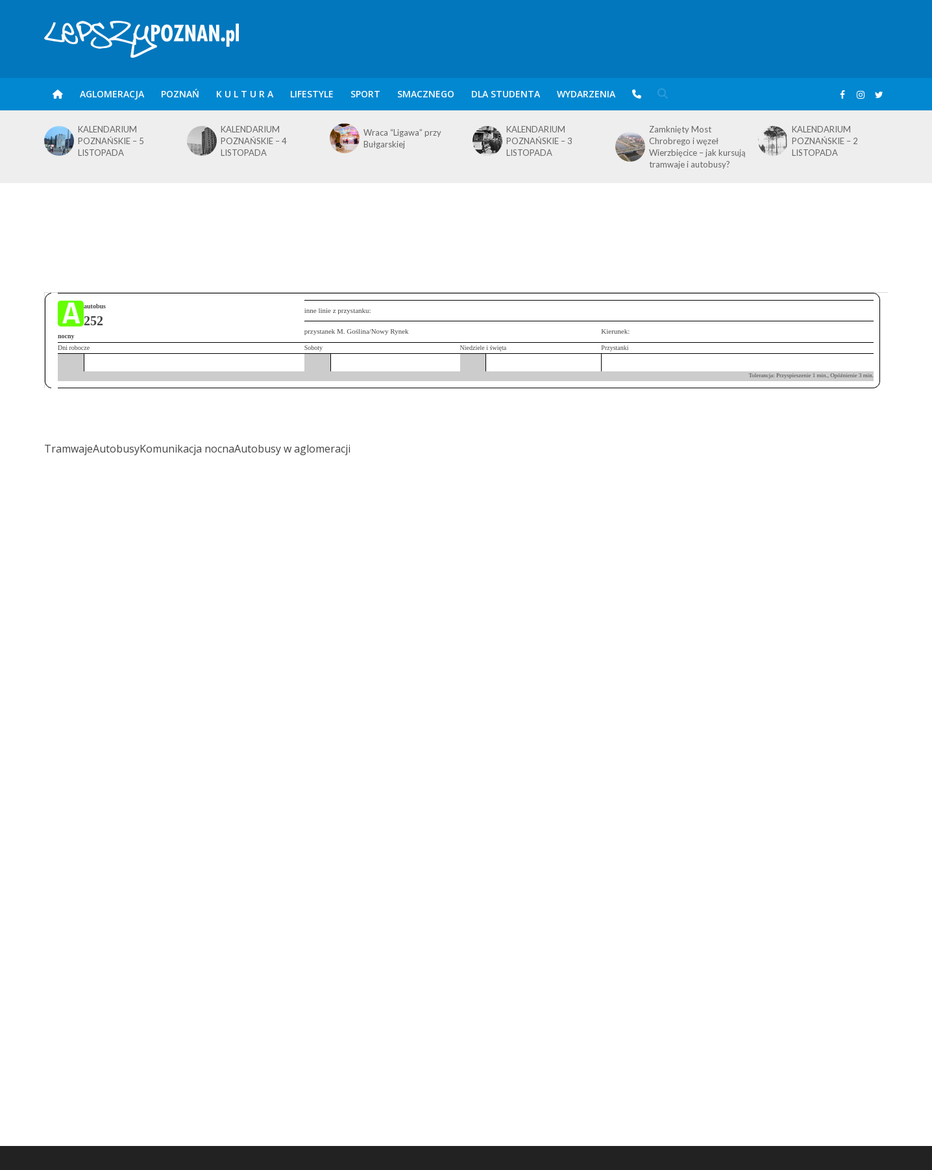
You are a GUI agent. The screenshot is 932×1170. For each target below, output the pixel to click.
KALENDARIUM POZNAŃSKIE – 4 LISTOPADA (254, 141)
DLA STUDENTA (505, 94)
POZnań (180, 94)
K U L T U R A (244, 94)
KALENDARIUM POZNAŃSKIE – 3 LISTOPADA (539, 141)
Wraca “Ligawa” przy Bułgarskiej (402, 138)
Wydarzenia (586, 94)
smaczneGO (425, 94)
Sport (365, 94)
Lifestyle (312, 94)
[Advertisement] (466, 225)
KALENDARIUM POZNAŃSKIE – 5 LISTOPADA (111, 141)
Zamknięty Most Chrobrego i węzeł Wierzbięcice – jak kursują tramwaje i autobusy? (697, 146)
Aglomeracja (112, 94)
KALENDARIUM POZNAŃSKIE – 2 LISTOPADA (825, 141)
